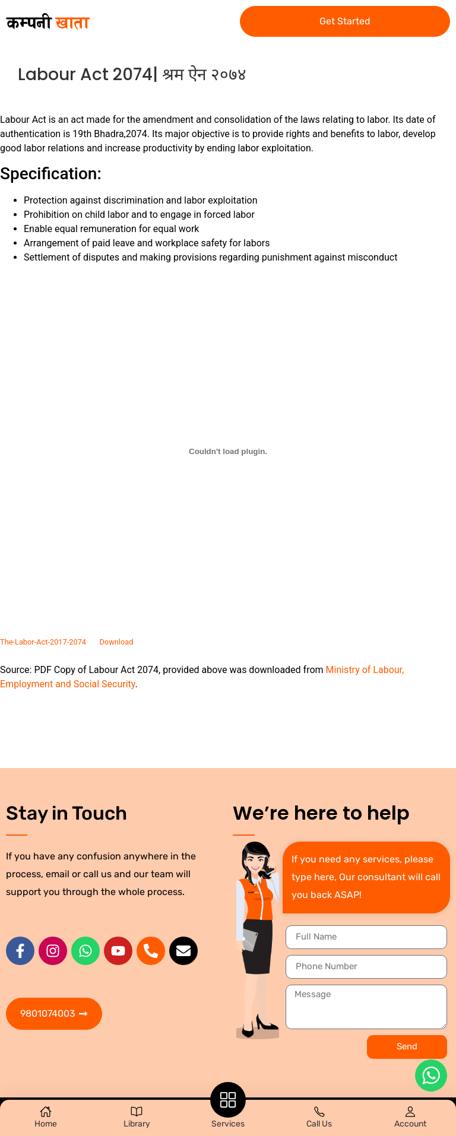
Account (410, 1124)
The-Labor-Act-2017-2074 (43, 641)
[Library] (136, 1112)
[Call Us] (319, 1112)
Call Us (319, 1124)
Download (116, 641)
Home (45, 1124)
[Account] (410, 1112)
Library (137, 1124)
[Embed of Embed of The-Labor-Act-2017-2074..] (228, 451)
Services (228, 1124)
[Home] (46, 1112)
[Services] (228, 1100)
